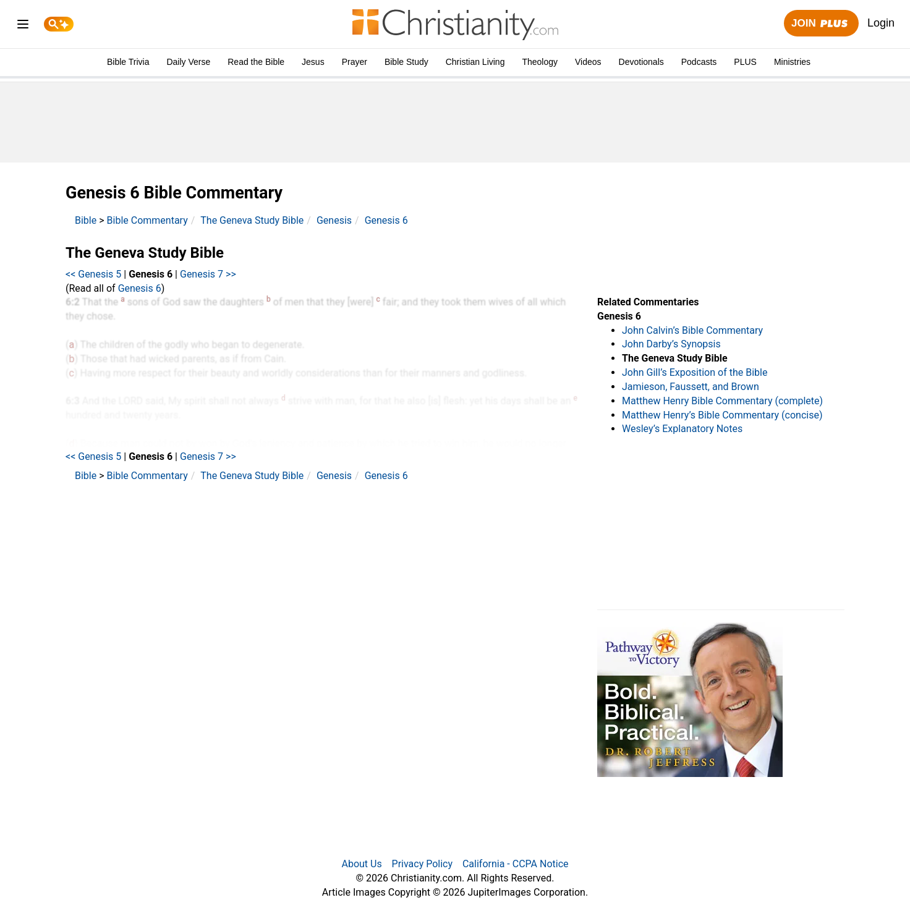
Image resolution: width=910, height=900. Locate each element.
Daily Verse (188, 62)
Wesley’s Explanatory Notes (682, 429)
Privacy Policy (422, 864)
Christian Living (475, 62)
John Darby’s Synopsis (671, 344)
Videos (588, 62)
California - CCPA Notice (515, 864)
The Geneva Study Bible (252, 220)
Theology (540, 62)
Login (881, 23)
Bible (85, 220)
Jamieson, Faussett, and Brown (690, 387)
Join (821, 24)
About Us (361, 864)
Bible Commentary (147, 220)
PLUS (745, 62)
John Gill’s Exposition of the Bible (694, 372)
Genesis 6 (386, 220)
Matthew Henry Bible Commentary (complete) (722, 401)
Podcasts (699, 62)
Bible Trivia (128, 62)
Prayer (354, 62)
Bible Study (406, 62)
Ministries (792, 62)
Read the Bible (256, 62)
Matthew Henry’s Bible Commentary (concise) (722, 415)
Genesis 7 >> (208, 274)
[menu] (22, 26)
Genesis (334, 220)
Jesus (313, 62)
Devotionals (641, 62)
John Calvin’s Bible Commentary (692, 330)
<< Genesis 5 (93, 274)
